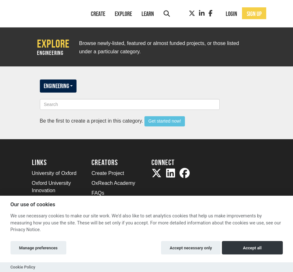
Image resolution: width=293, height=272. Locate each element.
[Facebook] (211, 13)
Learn (148, 13)
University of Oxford (54, 173)
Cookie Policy (23, 267)
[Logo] (53, 13)
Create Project (108, 173)
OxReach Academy (113, 183)
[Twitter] (192, 13)
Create (98, 13)
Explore (123, 13)
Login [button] (231, 13)
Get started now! (164, 121)
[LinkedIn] (202, 13)
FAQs (98, 193)
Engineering (58, 85)
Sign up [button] (254, 13)
